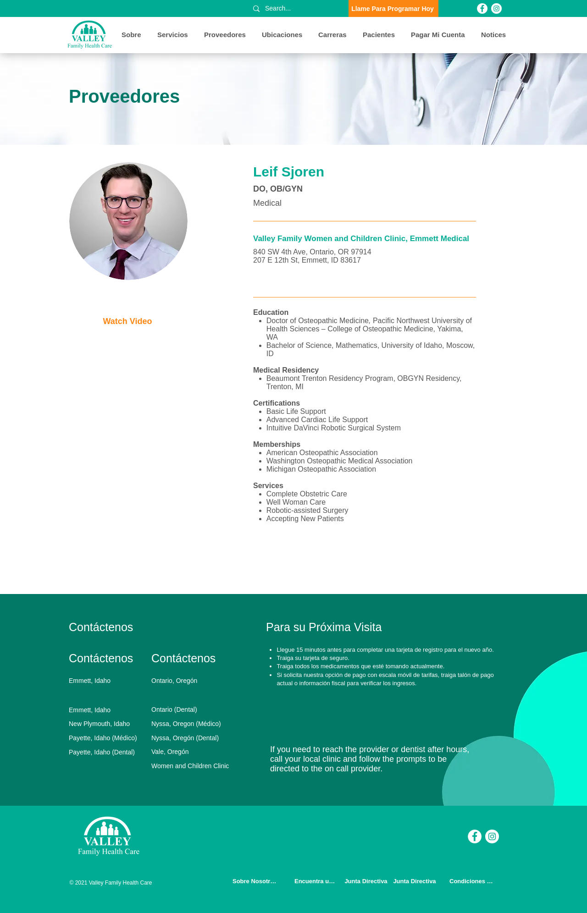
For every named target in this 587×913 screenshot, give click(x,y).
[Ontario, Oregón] (189, 680)
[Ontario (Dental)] (189, 709)
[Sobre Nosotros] (255, 881)
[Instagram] (496, 8)
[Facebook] (482, 8)
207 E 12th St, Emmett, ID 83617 (307, 260)
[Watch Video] (128, 322)
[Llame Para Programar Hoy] (393, 8)
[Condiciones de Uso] (472, 881)
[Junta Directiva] (367, 881)
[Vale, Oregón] (189, 751)
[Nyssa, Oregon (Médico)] (189, 723)
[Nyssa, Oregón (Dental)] (189, 737)
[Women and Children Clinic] (193, 765)
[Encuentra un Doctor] (317, 881)
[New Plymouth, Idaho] (107, 723)
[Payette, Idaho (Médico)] (107, 737)
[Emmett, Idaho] (107, 680)
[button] (132, 35)
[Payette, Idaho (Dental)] (107, 752)
